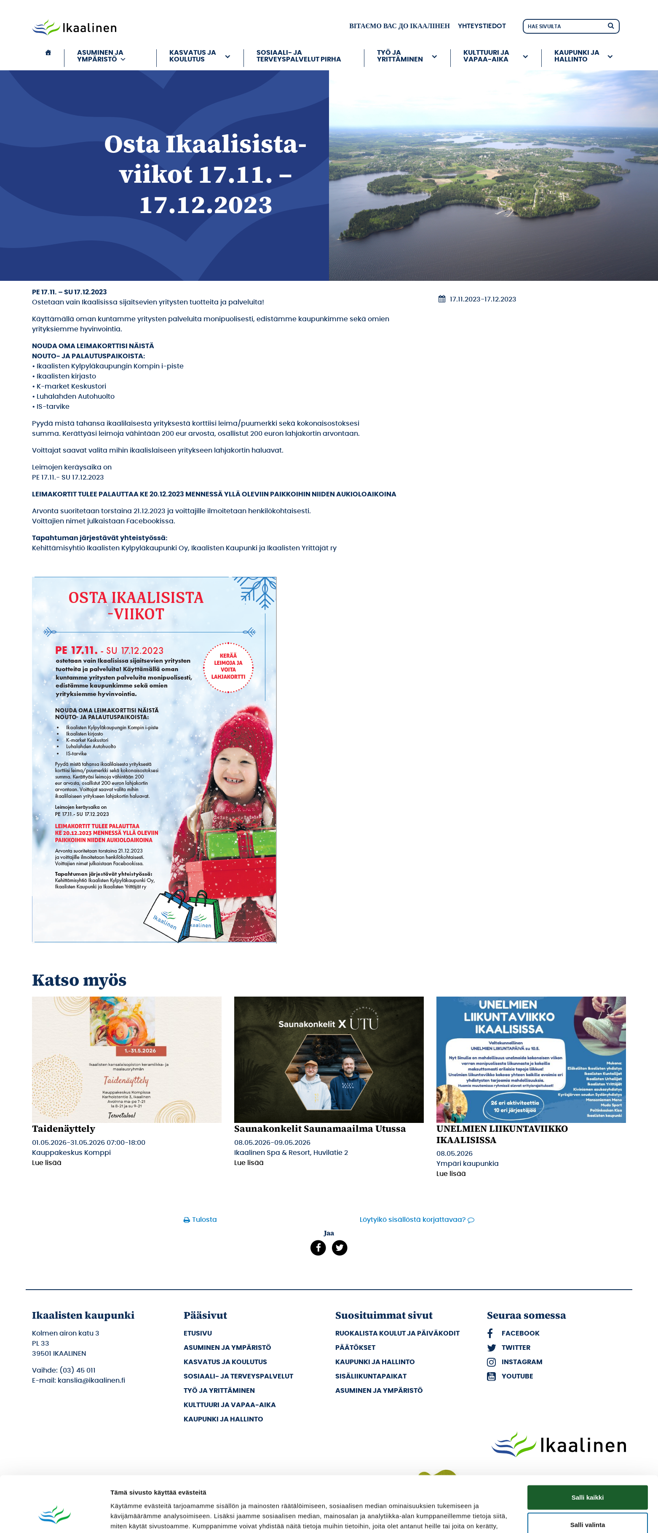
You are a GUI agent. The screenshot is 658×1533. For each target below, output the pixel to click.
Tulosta (204, 1219)
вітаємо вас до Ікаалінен (399, 26)
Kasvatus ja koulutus (192, 56)
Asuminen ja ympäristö (101, 56)
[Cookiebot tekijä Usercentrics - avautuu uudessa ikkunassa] (54, 1516)
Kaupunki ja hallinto (576, 56)
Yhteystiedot (482, 26)
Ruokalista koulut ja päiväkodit (397, 1333)
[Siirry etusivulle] (74, 28)
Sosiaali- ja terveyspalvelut (238, 1376)
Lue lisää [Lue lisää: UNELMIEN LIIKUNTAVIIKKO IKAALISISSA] (451, 1173)
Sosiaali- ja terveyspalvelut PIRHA (299, 56)
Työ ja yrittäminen (400, 56)
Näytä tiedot (450, 1516)
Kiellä (587, 1505)
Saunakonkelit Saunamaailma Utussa (320, 1128)
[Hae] (610, 25)
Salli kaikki (588, 1450)
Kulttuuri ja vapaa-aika (486, 56)
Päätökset (355, 1347)
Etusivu (198, 1333)
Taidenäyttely (63, 1128)
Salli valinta (587, 1478)
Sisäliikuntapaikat (371, 1376)
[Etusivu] (48, 58)
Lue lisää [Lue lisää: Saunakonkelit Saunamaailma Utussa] (249, 1163)
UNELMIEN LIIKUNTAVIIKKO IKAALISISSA (502, 1134)
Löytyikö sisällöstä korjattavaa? (413, 1219)
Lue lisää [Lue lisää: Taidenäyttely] (47, 1163)
